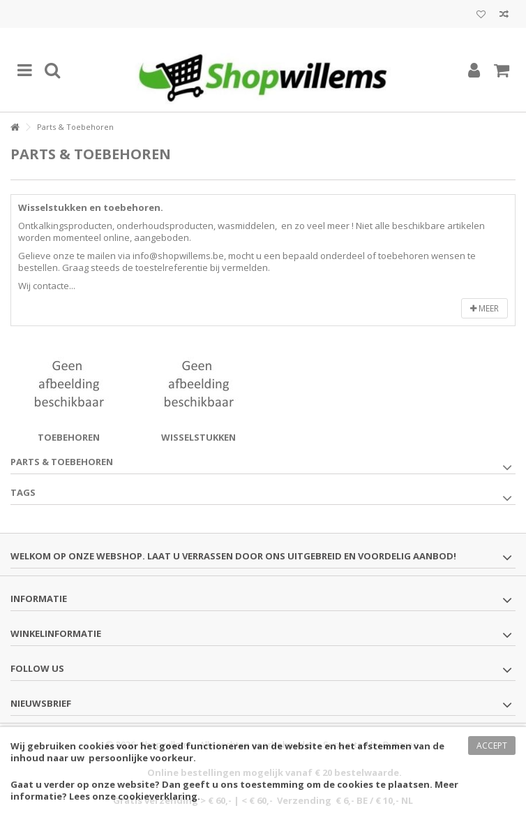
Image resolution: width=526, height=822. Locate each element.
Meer (484, 308)
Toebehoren (69, 437)
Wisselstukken (198, 437)
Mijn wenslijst (481, 14)
